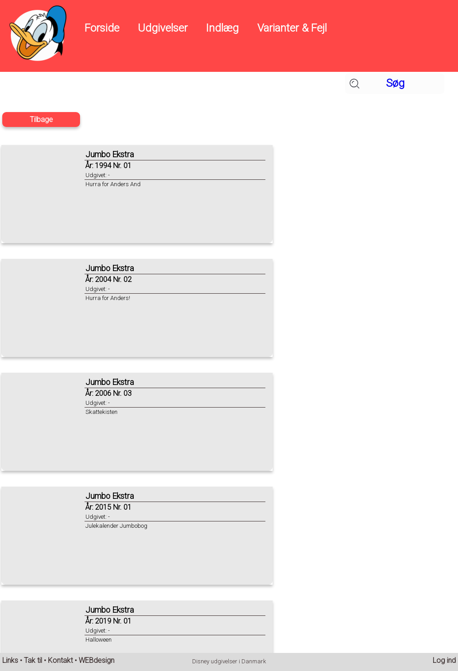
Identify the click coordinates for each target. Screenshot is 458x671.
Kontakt (60, 660)
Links (10, 660)
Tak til (33, 660)
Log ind (444, 660)
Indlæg (222, 28)
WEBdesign (96, 660)
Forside (102, 28)
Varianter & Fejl (292, 28)
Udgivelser (163, 28)
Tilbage (41, 119)
